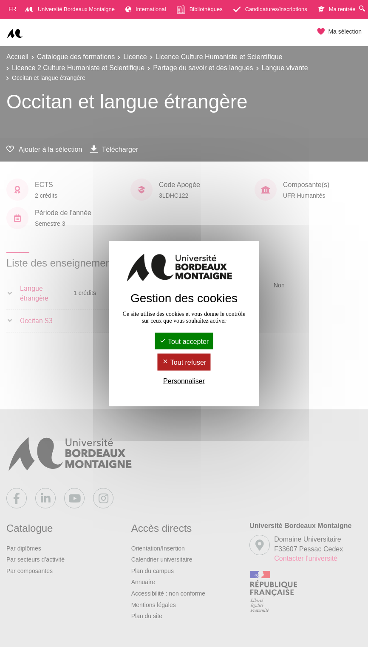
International (145, 9)
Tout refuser (184, 362)
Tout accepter (184, 341)
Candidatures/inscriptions (270, 9)
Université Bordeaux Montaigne (70, 9)
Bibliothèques (200, 9)
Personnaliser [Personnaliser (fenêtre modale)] (184, 380)
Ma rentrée (337, 9)
